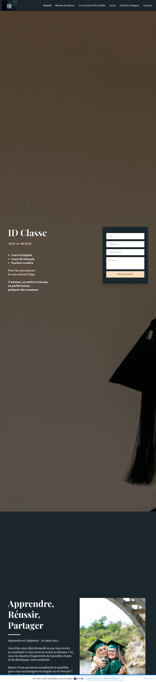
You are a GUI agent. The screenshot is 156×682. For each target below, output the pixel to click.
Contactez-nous (125, 274)
